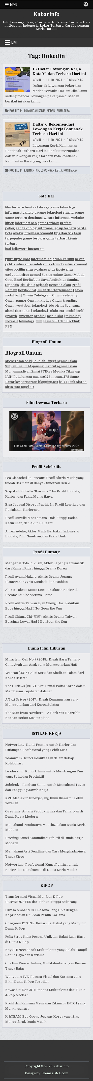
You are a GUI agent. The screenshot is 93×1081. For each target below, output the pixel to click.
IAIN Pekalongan (18, 376)
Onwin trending (64, 300)
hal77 (63, 382)
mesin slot (55, 316)
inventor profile (32, 316)
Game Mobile (74, 275)
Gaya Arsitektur (53, 280)
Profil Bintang (46, 552)
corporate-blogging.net (39, 382)
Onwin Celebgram (37, 295)
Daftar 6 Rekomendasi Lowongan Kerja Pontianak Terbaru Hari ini (57, 129)
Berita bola (31, 280)
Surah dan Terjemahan (54, 290)
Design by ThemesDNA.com (46, 1073)
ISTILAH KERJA (46, 733)
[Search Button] (86, 4)
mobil (70, 311)
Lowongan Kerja (34, 110)
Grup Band (13, 280)
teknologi (39, 305)
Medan (51, 110)
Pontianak (70, 170)
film (39, 321)
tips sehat (23, 311)
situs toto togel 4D (19, 387)
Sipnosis (12, 285)
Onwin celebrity (65, 295)
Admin (37, 79)
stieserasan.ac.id (18, 361)
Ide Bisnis (27, 285)
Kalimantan (31, 170)
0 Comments (75, 79)
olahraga (57, 311)
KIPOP (46, 885)
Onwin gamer (16, 300)
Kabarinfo (47, 14)
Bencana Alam (60, 285)
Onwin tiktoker (39, 300)
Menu (13, 4)
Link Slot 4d (77, 382)
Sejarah (42, 285)
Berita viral (27, 290)
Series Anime (52, 275)
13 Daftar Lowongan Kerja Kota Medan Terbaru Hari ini (59, 71)
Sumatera (63, 110)
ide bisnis (56, 305)
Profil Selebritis (46, 466)
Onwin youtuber (18, 305)
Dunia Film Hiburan (46, 648)
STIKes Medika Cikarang (60, 371)
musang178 (42, 376)
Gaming (73, 280)
